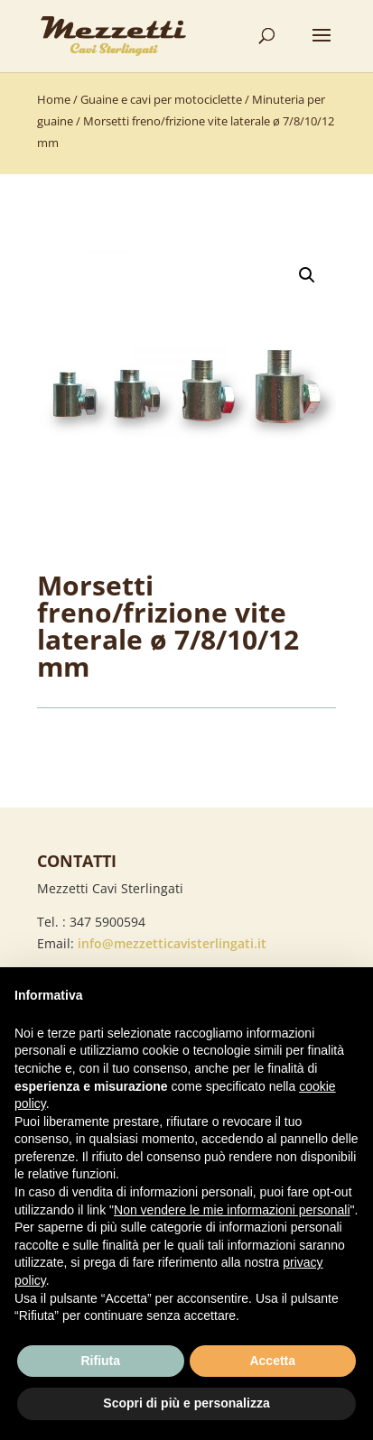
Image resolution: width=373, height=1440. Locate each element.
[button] (307, 275)
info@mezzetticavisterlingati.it (172, 943)
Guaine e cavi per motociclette (161, 99)
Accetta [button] (272, 1360)
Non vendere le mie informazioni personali (232, 1210)
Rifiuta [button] (100, 1360)
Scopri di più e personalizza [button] (186, 1403)
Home (53, 99)
